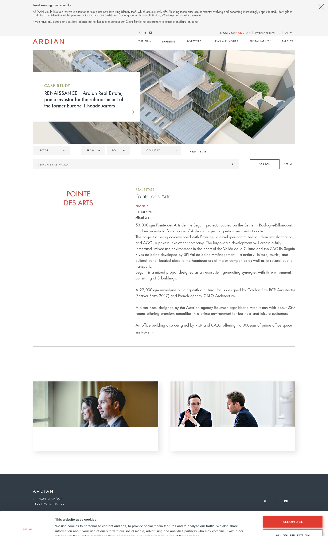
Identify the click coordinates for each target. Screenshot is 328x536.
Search (264, 164)
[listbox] (51, 150)
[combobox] (161, 150)
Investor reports (265, 32)
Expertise (168, 41)
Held (193, 151)
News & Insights (225, 41)
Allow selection (293, 511)
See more (142, 332)
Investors (194, 41)
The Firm (144, 41)
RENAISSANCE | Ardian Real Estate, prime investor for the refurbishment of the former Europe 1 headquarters (83, 99)
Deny (293, 525)
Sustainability (260, 41)
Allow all (292, 497)
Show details (221, 525)
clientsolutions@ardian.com (179, 21)
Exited (204, 151)
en (286, 32)
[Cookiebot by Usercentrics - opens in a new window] (27, 528)
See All (288, 164)
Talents (287, 41)
